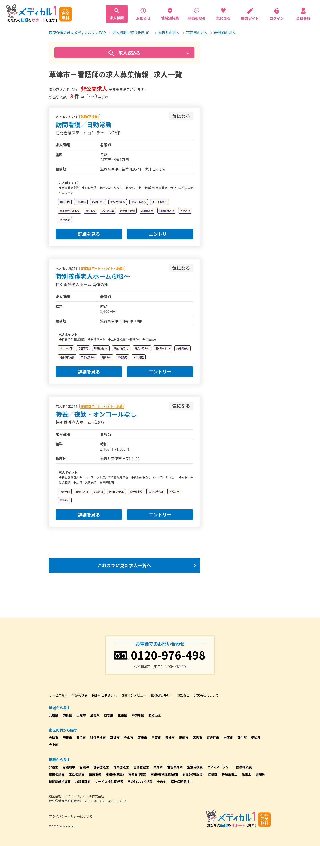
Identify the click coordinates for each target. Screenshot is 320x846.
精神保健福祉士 (181, 781)
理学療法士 (101, 767)
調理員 (260, 774)
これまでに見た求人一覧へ (124, 565)
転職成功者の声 (161, 695)
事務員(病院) (137, 774)
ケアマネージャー (219, 767)
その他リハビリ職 (140, 781)
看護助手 (69, 767)
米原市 (228, 737)
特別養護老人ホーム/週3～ (93, 276)
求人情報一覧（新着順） (132, 32)
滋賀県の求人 (169, 32)
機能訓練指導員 (60, 781)
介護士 (53, 767)
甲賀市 (156, 737)
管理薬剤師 (175, 767)
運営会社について (206, 695)
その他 (161, 781)
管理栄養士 (229, 774)
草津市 (115, 737)
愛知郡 (255, 737)
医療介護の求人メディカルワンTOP (77, 32)
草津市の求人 (197, 32)
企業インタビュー (133, 695)
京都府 (108, 715)
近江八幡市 (98, 737)
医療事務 (95, 774)
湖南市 (183, 737)
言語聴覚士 (141, 767)
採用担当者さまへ (104, 695)
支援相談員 (56, 774)
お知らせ (183, 695)
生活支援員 (195, 767)
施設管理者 (83, 781)
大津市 (53, 737)
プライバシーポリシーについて (70, 816)
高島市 (197, 737)
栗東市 (142, 737)
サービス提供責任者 (109, 781)
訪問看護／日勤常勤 (84, 124)
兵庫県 (53, 715)
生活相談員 (76, 774)
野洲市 (170, 737)
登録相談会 (80, 695)
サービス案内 (58, 695)
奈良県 (67, 715)
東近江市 (213, 737)
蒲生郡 (242, 737)
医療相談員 (244, 767)
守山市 (128, 737)
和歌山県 (154, 715)
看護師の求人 (225, 32)
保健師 (212, 774)
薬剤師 (158, 767)
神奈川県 (138, 715)
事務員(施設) (115, 774)
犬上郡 (53, 744)
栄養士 (246, 774)
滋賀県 (95, 715)
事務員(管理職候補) (164, 774)
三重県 (122, 715)
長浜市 (81, 737)
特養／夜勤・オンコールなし (96, 414)
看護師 (84, 767)
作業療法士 (121, 767)
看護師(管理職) (193, 774)
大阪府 (81, 715)
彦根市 (67, 737)
